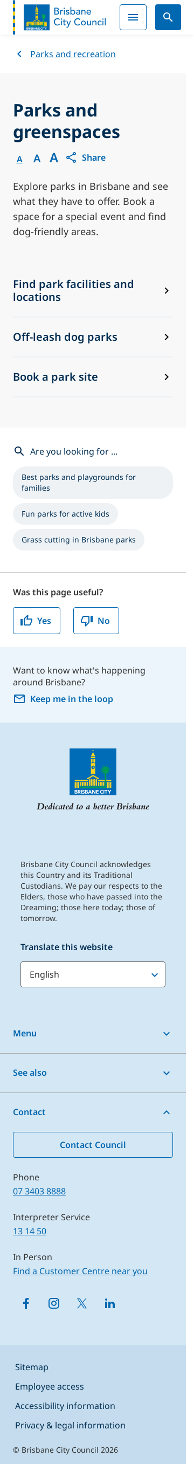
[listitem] (93, 482)
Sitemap (31, 1367)
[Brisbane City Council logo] (59, 17)
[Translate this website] (92, 974)
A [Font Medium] (36, 158)
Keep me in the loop (63, 698)
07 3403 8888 (39, 1191)
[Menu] (133, 17)
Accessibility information (65, 1406)
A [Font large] (54, 157)
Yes (35, 620)
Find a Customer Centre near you (80, 1271)
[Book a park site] (93, 377)
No (95, 620)
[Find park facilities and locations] (93, 291)
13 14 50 (29, 1231)
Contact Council (93, 1145)
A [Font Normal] (20, 159)
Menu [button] (25, 1033)
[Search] (168, 17)
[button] (85, 157)
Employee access (49, 1386)
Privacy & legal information (70, 1425)
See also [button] (30, 1072)
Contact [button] (29, 1112)
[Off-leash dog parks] (93, 338)
